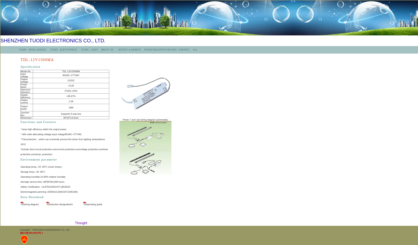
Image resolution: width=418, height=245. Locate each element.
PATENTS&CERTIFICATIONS (161, 50)
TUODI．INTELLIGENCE (32, 50)
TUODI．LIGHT (89, 50)
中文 (195, 50)
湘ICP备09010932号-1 (31, 233)
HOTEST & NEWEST (130, 50)
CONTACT (184, 50)
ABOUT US (107, 50)
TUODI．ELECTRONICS (63, 50)
